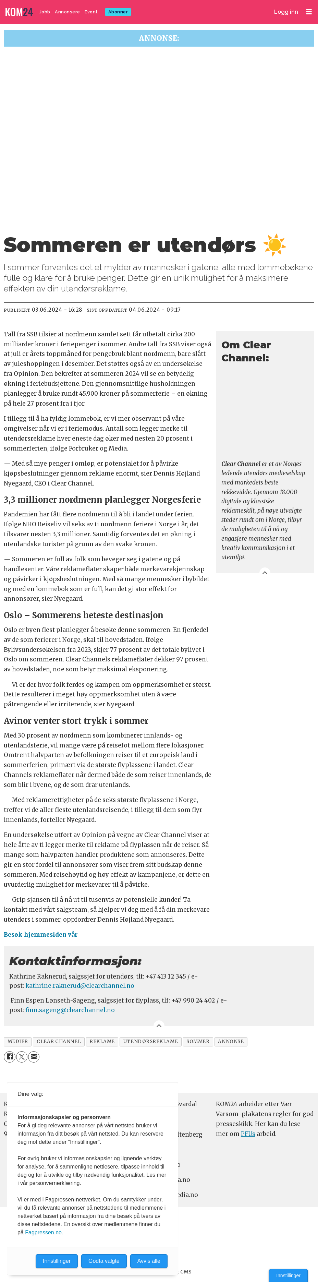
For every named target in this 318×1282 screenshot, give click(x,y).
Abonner (118, 11)
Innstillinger (288, 1275)
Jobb (44, 11)
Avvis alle (148, 1261)
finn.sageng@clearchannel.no (70, 1010)
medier (18, 1041)
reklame (102, 1041)
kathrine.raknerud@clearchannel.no (79, 986)
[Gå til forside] (19, 12)
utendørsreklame (150, 1041)
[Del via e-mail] (33, 1057)
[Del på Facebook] (9, 1057)
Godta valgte (104, 1261)
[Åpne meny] (309, 11)
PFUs (248, 1134)
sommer (197, 1041)
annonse (231, 1041)
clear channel (59, 1041)
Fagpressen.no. (44, 1232)
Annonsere (67, 11)
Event (91, 11)
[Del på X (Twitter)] (21, 1057)
